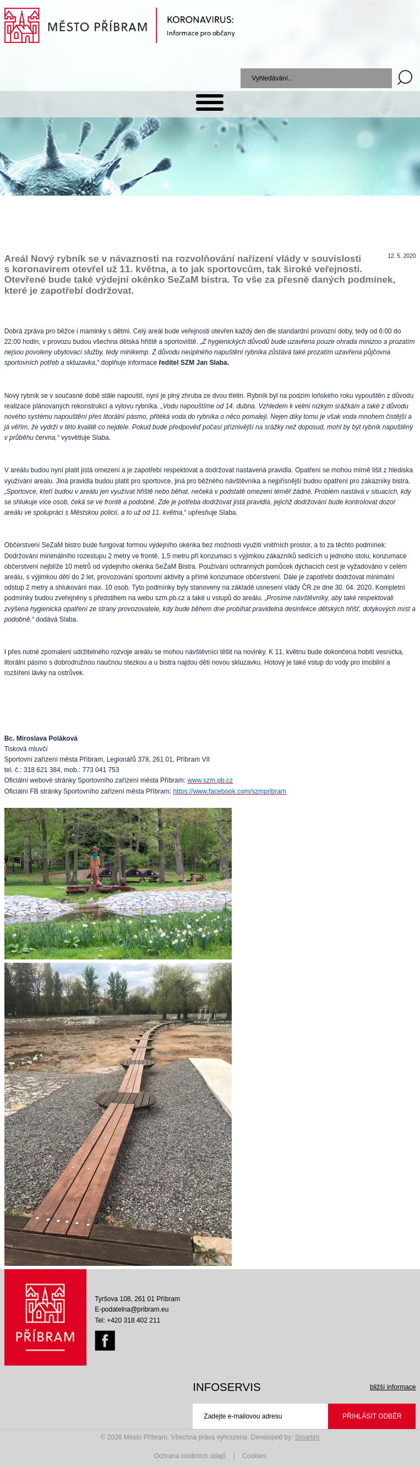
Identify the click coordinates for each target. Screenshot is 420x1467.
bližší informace (393, 1387)
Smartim (307, 1437)
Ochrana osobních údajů (190, 1456)
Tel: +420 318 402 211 (127, 1320)
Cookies (254, 1456)
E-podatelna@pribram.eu (131, 1309)
